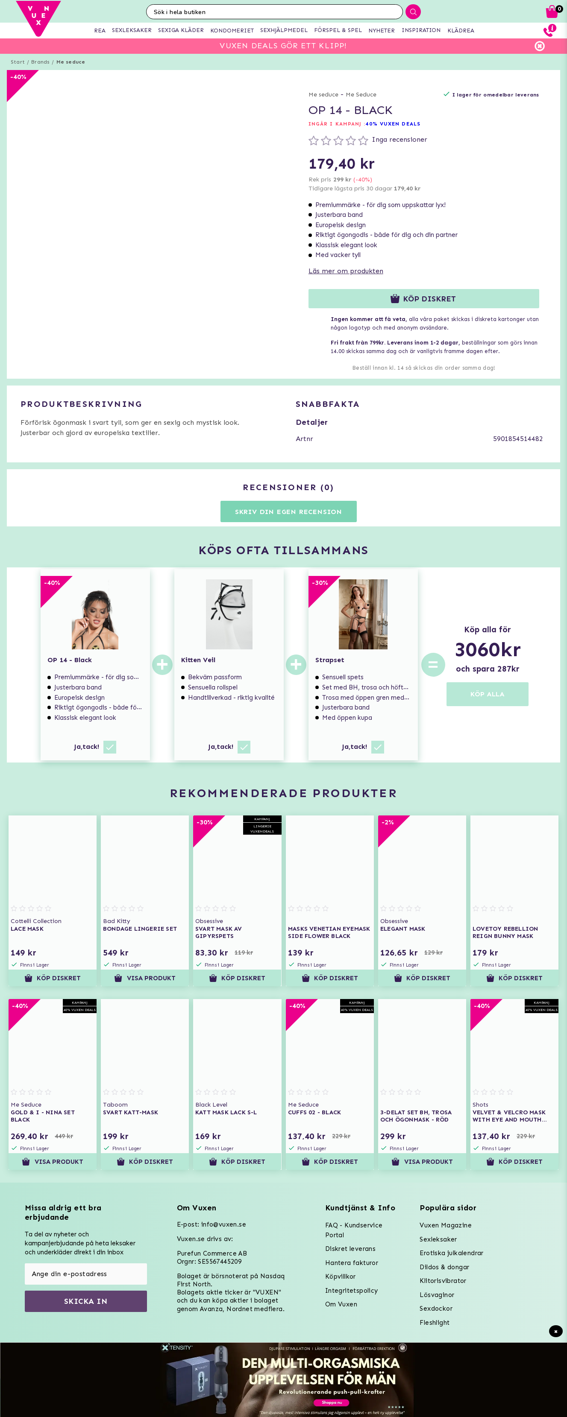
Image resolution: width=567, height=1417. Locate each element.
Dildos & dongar (444, 1267)
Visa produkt (145, 978)
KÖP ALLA (487, 694)
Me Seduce (361, 94)
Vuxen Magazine (446, 1225)
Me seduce (70, 62)
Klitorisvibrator (443, 1281)
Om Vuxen (341, 1304)
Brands (40, 62)
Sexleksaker (438, 1239)
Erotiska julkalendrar (451, 1253)
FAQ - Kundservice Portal (354, 1230)
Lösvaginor (437, 1295)
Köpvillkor (340, 1276)
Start (18, 62)
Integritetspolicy (351, 1290)
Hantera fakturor (351, 1263)
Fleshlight (434, 1322)
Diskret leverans (350, 1249)
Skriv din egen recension (288, 512)
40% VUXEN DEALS (392, 124)
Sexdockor (436, 1308)
